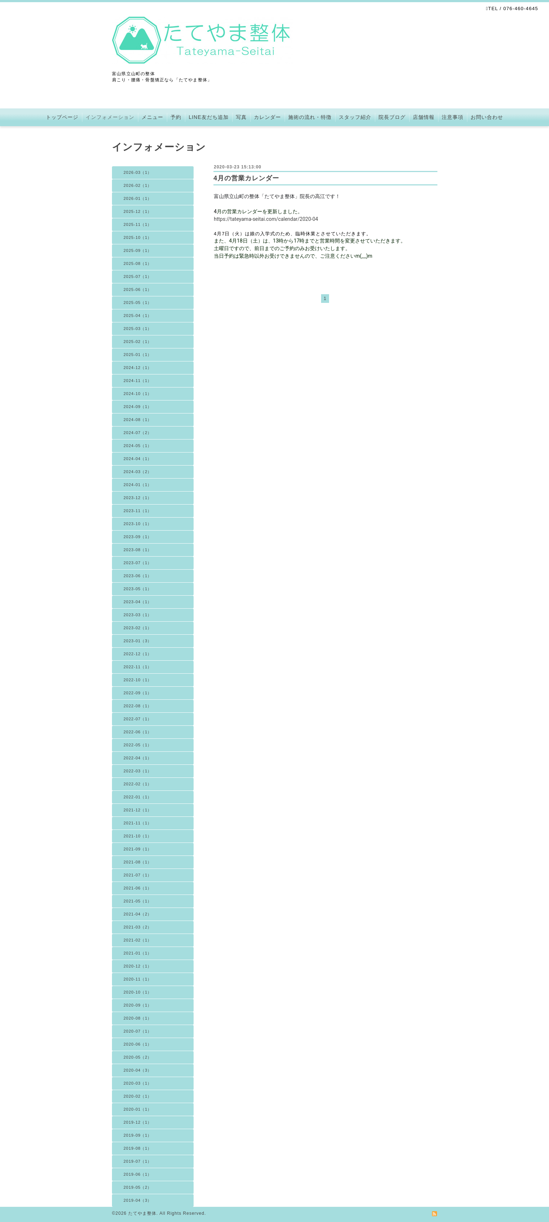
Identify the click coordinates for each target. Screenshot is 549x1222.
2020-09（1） (138, 1005)
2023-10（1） (138, 524)
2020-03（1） (138, 1083)
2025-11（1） (138, 224)
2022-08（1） (138, 706)
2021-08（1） (138, 862)
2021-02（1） (138, 940)
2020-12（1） (138, 966)
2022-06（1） (138, 732)
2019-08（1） (138, 1148)
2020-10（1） (138, 992)
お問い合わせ (487, 117)
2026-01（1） (138, 198)
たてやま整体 (142, 1213)
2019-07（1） (138, 1161)
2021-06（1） (138, 888)
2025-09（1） (138, 250)
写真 (241, 117)
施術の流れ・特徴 (310, 117)
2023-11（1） (138, 511)
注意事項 (452, 117)
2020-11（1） (138, 979)
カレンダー (267, 117)
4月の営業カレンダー (246, 178)
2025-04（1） (138, 315)
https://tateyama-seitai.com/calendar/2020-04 (266, 219)
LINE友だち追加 (208, 117)
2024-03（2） (138, 471)
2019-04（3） (138, 1200)
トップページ (62, 117)
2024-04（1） (138, 458)
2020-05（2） (138, 1057)
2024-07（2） (138, 432)
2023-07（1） (138, 563)
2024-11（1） (138, 380)
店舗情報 (424, 117)
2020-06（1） (138, 1044)
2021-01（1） (138, 953)
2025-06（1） (138, 289)
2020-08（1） (138, 1018)
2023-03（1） (138, 615)
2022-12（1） (138, 654)
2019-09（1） (138, 1135)
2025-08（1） (138, 263)
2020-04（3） (138, 1070)
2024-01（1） (138, 485)
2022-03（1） (138, 771)
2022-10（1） (138, 680)
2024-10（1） (138, 393)
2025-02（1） (138, 341)
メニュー (152, 117)
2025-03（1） (138, 328)
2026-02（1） (138, 185)
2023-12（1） (138, 498)
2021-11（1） (138, 823)
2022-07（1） (138, 719)
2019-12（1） (138, 1122)
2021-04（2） (138, 914)
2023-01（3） (138, 641)
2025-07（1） (138, 276)
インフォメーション (110, 117)
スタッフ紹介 (355, 117)
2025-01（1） (138, 354)
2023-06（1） (138, 576)
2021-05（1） (138, 901)
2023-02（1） (138, 628)
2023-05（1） (138, 589)
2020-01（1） (138, 1109)
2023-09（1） (138, 537)
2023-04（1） (138, 602)
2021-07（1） (138, 875)
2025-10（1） (138, 237)
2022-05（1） (138, 745)
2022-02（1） (138, 784)
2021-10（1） (138, 836)
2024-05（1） (138, 445)
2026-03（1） (138, 172)
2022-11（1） (138, 667)
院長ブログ (392, 117)
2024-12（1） (138, 367)
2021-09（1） (138, 849)
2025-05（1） (138, 302)
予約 (175, 117)
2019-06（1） (138, 1174)
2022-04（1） (138, 758)
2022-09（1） (138, 693)
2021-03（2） (138, 927)
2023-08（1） (138, 550)
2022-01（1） (138, 797)
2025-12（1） (138, 211)
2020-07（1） (138, 1031)
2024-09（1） (138, 406)
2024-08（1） (138, 419)
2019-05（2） (138, 1187)
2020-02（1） (138, 1096)
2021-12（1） (138, 810)
